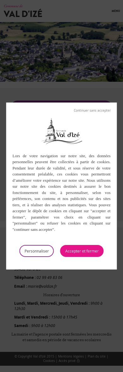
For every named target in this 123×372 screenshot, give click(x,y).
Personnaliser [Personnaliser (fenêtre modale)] (37, 250)
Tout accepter (82, 251)
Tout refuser (92, 111)
